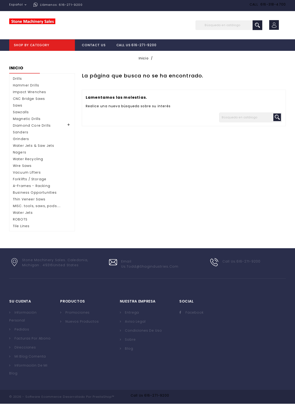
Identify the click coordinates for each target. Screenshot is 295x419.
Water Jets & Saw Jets (33, 161)
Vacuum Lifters (27, 187)
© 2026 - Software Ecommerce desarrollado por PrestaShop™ (61, 412)
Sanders (20, 147)
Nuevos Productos (81, 336)
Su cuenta (20, 316)
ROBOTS (20, 234)
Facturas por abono (32, 353)
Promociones (77, 327)
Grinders (21, 154)
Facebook (195, 327)
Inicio (16, 83)
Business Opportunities (35, 207)
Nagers (19, 167)
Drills (17, 94)
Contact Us (93, 45)
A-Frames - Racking (31, 201)
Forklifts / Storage (29, 194)
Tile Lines (21, 241)
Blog (128, 363)
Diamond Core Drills (32, 140)
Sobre (130, 354)
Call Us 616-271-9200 (136, 45)
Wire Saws (22, 181)
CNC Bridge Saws (29, 114)
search (257, 25)
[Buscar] (228, 25)
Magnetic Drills (27, 134)
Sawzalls (21, 127)
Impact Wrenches (29, 107)
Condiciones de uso (143, 345)
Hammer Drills (26, 100)
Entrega (131, 327)
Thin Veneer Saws (29, 214)
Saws (18, 120)
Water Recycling (28, 174)
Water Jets (23, 228)
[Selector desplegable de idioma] (18, 4)
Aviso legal (135, 336)
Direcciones (24, 362)
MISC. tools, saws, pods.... (37, 221)
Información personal (23, 331)
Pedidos (21, 344)
